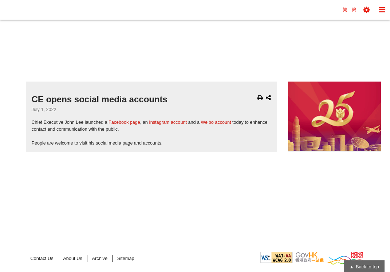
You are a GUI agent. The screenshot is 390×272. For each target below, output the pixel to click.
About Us (72, 258)
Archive (99, 258)
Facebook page (124, 122)
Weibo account (216, 122)
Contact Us (41, 258)
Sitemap (125, 258)
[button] (366, 9)
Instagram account (168, 122)
